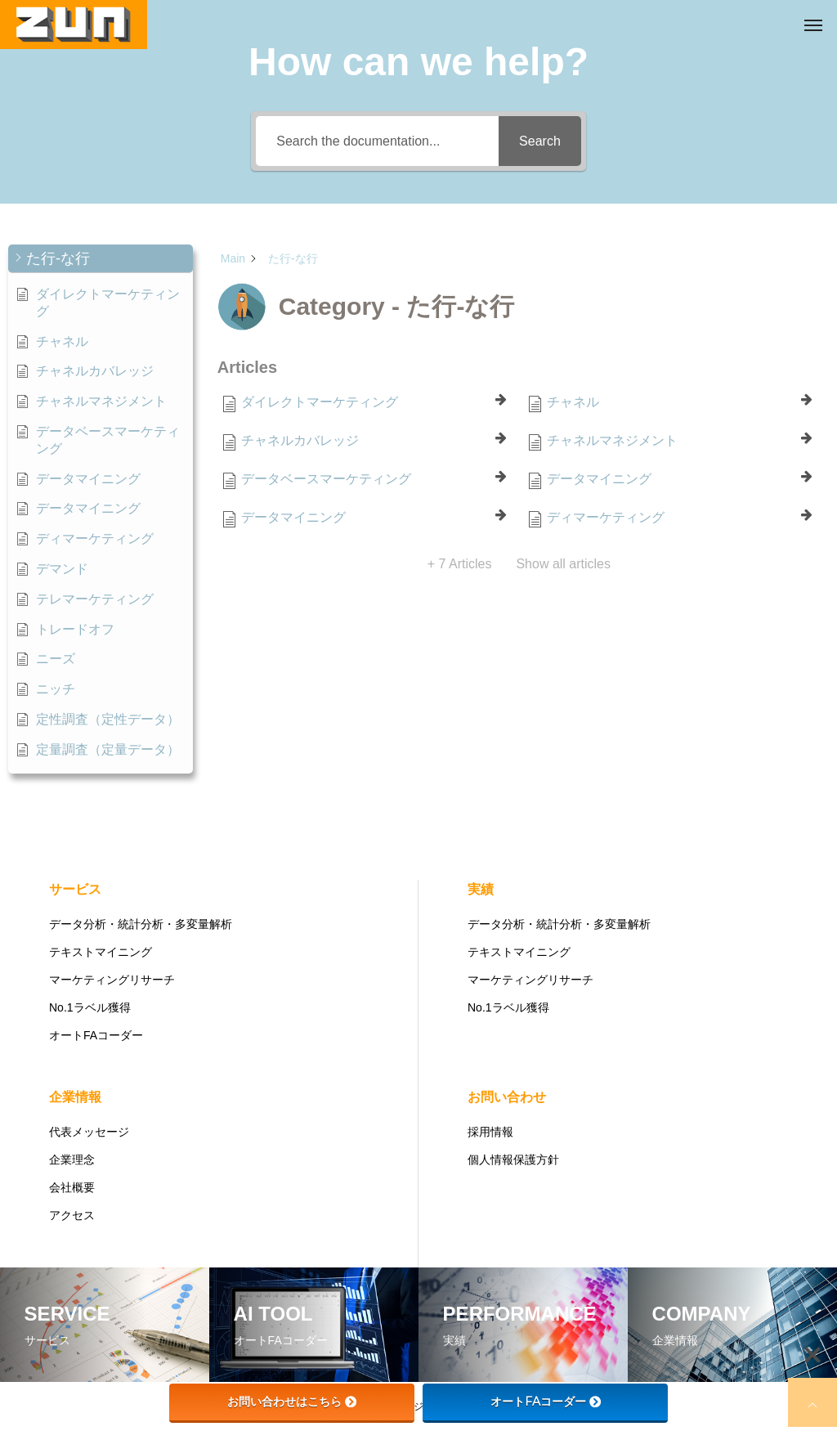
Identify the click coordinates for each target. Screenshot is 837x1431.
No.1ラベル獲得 (90, 1007)
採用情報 (490, 1131)
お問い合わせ (507, 1097)
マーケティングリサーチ (112, 979)
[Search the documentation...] (377, 141)
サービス (75, 889)
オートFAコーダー (96, 1035)
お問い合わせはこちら (291, 1401)
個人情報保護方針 (513, 1159)
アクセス (72, 1215)
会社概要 (72, 1187)
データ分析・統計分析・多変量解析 (140, 924)
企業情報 (75, 1097)
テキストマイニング (100, 951)
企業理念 (72, 1159)
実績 (481, 889)
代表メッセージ (89, 1131)
